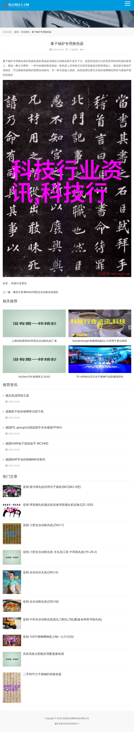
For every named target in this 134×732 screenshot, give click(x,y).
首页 (16, 32)
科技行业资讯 (19, 283)
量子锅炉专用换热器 (41, 32)
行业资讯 (25, 32)
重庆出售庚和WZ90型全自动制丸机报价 (35, 292)
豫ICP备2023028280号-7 (67, 723)
